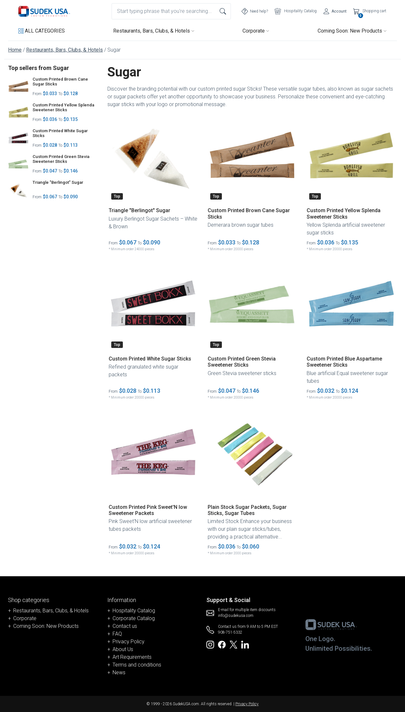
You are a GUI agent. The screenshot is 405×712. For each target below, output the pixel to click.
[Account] (335, 11)
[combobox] (171, 11)
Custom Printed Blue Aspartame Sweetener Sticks (344, 362)
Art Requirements (132, 657)
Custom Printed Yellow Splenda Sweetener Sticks (63, 108)
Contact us (125, 626)
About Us (123, 649)
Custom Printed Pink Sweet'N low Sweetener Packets (148, 510)
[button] (41, 31)
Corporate (255, 31)
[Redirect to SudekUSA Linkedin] (245, 644)
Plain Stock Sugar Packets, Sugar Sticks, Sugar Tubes (247, 510)
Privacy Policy (128, 641)
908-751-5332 (230, 632)
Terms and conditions (137, 665)
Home (15, 50)
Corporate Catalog (134, 618)
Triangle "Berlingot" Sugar (58, 182)
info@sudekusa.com (235, 615)
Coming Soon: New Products (352, 31)
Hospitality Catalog (134, 611)
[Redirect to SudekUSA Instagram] (210, 644)
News (119, 672)
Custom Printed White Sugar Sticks (60, 133)
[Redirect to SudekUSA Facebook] (222, 644)
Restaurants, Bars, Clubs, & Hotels (153, 31)
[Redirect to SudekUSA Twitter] (233, 644)
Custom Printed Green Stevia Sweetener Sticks (61, 159)
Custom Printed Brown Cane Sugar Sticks (60, 82)
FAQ (117, 634)
